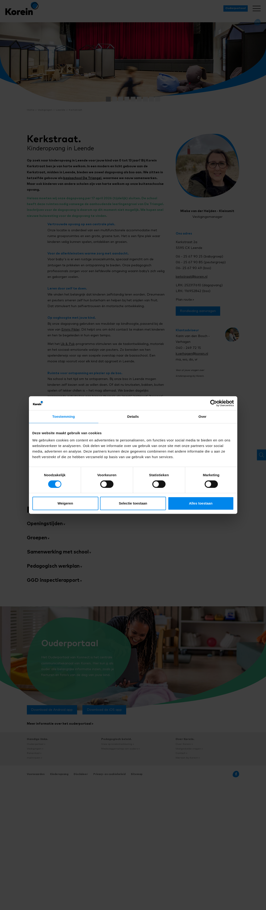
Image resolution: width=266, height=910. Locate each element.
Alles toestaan (201, 503)
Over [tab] (202, 416)
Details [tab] (133, 416)
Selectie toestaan (133, 503)
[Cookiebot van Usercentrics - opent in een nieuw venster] (213, 403)
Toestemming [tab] (63, 416)
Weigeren (65, 503)
